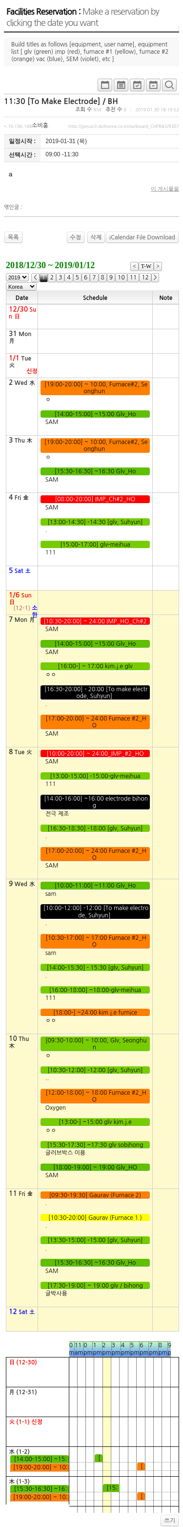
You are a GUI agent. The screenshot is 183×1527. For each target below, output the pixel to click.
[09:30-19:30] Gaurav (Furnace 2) (94, 1195)
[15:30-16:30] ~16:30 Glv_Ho (95, 471)
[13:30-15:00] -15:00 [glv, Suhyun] (95, 1240)
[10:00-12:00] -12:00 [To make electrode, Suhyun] (95, 911)
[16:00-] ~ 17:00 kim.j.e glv (95, 666)
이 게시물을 (165, 188)
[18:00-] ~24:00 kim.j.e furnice (95, 1013)
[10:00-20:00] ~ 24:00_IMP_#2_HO (95, 754)
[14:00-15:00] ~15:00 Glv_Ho (95, 414)
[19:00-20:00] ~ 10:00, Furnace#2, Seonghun (95, 388)
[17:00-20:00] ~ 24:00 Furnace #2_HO (95, 722)
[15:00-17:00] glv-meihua (95, 545)
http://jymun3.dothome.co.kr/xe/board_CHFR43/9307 (123, 126)
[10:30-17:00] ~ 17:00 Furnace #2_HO (95, 941)
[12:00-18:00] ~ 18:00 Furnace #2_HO (95, 1096)
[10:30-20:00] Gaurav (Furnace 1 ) (95, 1218)
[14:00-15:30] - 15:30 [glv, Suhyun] (95, 968)
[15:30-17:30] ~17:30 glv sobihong (95, 1145)
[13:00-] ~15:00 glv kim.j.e (95, 1122)
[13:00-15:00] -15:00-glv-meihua (95, 776)
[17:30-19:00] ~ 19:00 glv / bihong (95, 1286)
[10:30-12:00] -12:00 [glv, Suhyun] (95, 1070)
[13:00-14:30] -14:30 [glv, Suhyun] (95, 522)
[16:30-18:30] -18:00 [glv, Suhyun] (95, 828)
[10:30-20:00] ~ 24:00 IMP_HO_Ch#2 (95, 621)
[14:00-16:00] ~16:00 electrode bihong (95, 802)
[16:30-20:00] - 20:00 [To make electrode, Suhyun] (95, 692)
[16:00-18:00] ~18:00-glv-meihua (94, 990)
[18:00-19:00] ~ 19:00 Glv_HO (95, 1167)
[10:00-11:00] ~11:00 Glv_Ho (95, 886)
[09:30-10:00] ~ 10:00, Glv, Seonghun (95, 1044)
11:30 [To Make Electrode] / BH (61, 101)
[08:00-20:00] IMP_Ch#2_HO (95, 499)
